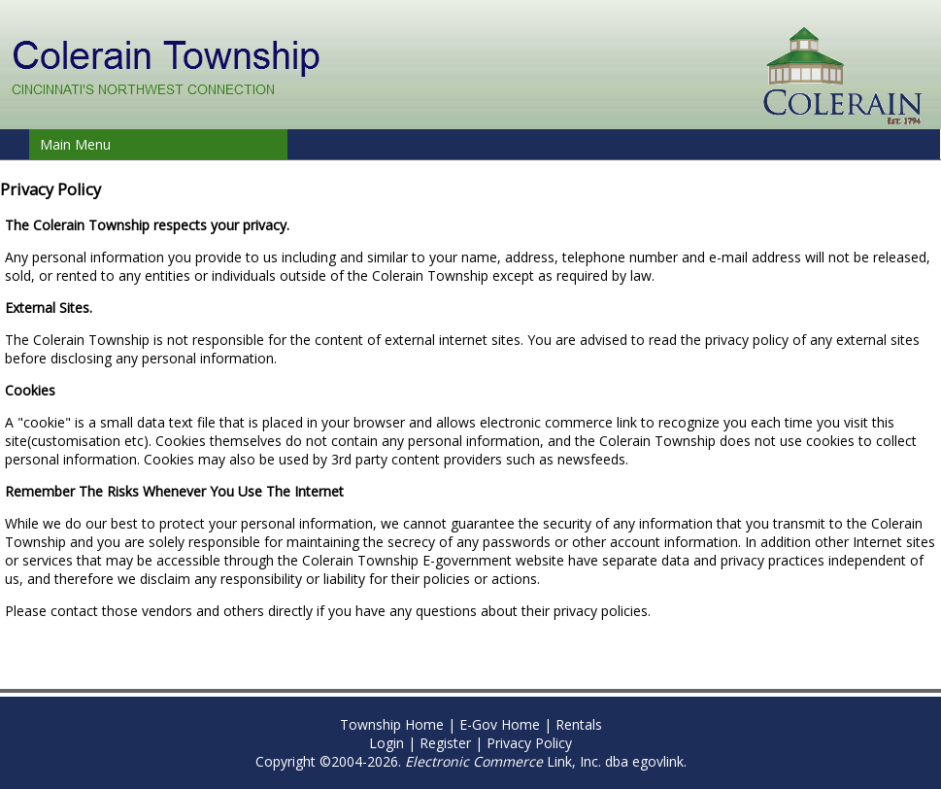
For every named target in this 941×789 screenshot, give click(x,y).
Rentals (578, 724)
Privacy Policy (529, 743)
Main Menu (75, 144)
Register (445, 743)
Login (386, 743)
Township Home (392, 724)
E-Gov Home (499, 724)
